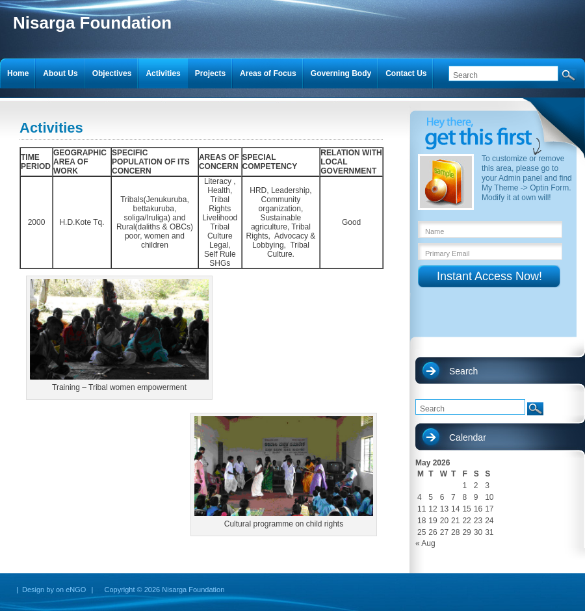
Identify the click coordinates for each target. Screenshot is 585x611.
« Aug (425, 543)
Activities (163, 73)
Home (18, 73)
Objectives (112, 73)
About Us (60, 73)
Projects (210, 73)
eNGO (76, 589)
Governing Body (341, 73)
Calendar (467, 437)
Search (463, 371)
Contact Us (405, 73)
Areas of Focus (268, 73)
